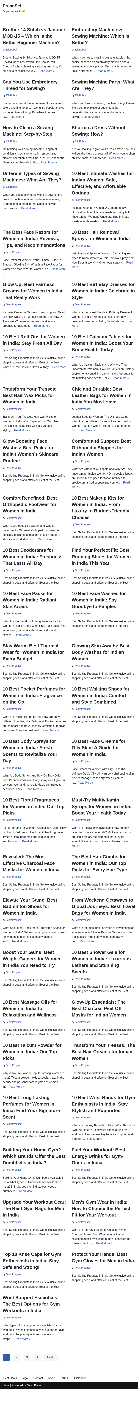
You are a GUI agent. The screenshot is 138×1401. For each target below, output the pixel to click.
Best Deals (10, 1389)
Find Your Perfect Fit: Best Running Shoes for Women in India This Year (101, 560)
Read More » (47, 71)
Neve (6, 1397)
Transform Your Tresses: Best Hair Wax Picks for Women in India (30, 397)
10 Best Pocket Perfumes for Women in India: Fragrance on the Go (34, 699)
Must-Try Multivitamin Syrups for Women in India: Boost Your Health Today (102, 815)
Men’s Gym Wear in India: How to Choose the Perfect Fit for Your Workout (101, 1219)
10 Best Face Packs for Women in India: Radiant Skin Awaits (29, 603)
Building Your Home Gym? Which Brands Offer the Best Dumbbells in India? (34, 1167)
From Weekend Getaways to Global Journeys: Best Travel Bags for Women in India (103, 916)
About (52, 1389)
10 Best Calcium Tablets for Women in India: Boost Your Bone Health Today (102, 345)
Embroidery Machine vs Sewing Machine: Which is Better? (100, 36)
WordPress (34, 1397)
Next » (51, 1368)
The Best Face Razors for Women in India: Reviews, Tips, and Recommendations (34, 240)
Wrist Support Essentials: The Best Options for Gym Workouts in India (31, 1315)
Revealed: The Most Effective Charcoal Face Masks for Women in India (31, 872)
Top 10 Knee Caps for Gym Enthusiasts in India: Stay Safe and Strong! (32, 1272)
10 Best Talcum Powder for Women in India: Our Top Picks (32, 1062)
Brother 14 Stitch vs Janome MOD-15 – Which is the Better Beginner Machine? (34, 36)
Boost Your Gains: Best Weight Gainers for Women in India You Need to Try (32, 968)
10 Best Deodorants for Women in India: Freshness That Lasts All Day (33, 560)
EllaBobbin (12, 49)
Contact (38, 1389)
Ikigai (25, 1389)
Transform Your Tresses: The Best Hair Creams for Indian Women (103, 1062)
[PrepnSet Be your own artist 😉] (14, 7)
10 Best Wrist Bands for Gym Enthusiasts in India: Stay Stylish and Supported (103, 1114)
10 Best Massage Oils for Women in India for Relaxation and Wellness (30, 1018)
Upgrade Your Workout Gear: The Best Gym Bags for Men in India (34, 1219)
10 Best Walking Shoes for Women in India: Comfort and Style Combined (100, 699)
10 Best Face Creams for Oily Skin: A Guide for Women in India (98, 756)
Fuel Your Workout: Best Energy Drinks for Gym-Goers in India (98, 1167)
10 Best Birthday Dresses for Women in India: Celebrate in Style (103, 292)
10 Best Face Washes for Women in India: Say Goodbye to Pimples (99, 603)
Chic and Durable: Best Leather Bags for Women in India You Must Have (102, 397)
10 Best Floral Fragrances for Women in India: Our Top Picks (34, 815)
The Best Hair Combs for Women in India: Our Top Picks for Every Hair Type (99, 872)
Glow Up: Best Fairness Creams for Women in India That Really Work (32, 292)
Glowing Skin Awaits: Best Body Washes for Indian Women (101, 656)
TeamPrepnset (83, 200)
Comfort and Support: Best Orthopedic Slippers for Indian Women (101, 450)
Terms (65, 1389)
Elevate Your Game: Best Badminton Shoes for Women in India (30, 916)
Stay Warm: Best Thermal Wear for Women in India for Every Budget (33, 656)
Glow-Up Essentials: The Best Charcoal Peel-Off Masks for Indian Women (99, 1018)
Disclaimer (80, 1389)
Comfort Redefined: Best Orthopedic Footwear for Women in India (30, 507)
